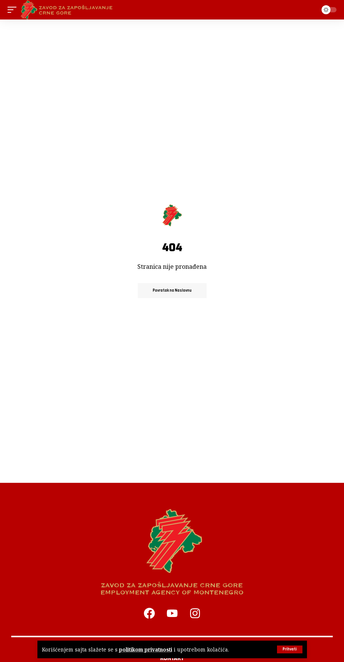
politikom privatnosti (145, 649)
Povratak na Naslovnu (172, 290)
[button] (289, 649)
